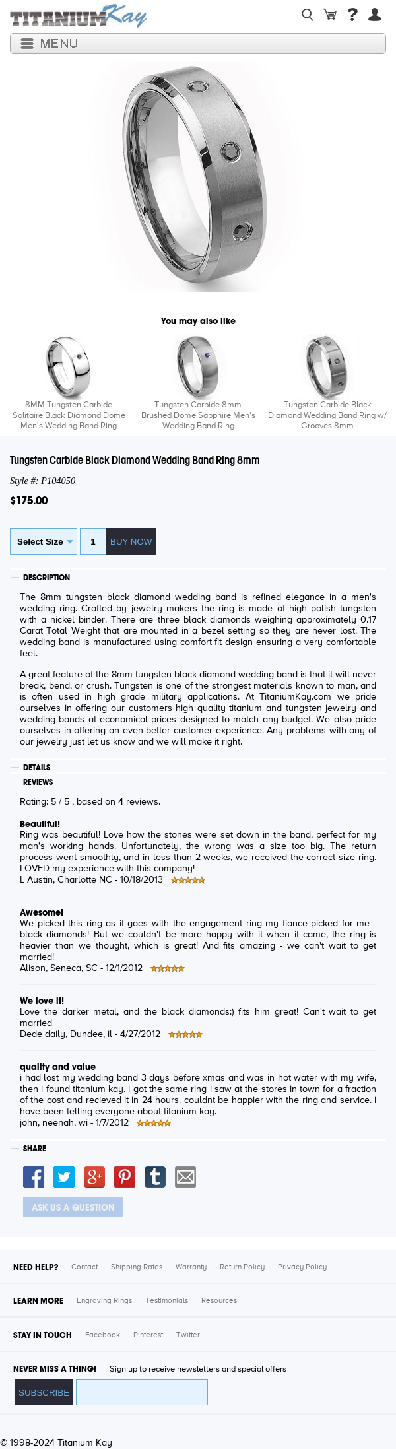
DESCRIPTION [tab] (46, 577)
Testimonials (166, 1301)
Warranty (191, 1267)
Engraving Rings (104, 1301)
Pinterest (148, 1335)
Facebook (102, 1335)
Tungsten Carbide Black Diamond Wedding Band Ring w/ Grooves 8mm (327, 415)
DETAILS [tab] (36, 767)
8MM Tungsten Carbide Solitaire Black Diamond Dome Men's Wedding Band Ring (69, 415)
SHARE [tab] (34, 1148)
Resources (219, 1301)
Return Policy (242, 1267)
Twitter (188, 1335)
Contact (84, 1267)
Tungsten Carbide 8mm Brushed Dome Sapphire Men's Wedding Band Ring (198, 415)
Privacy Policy (302, 1267)
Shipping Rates (136, 1267)
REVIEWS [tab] (38, 782)
